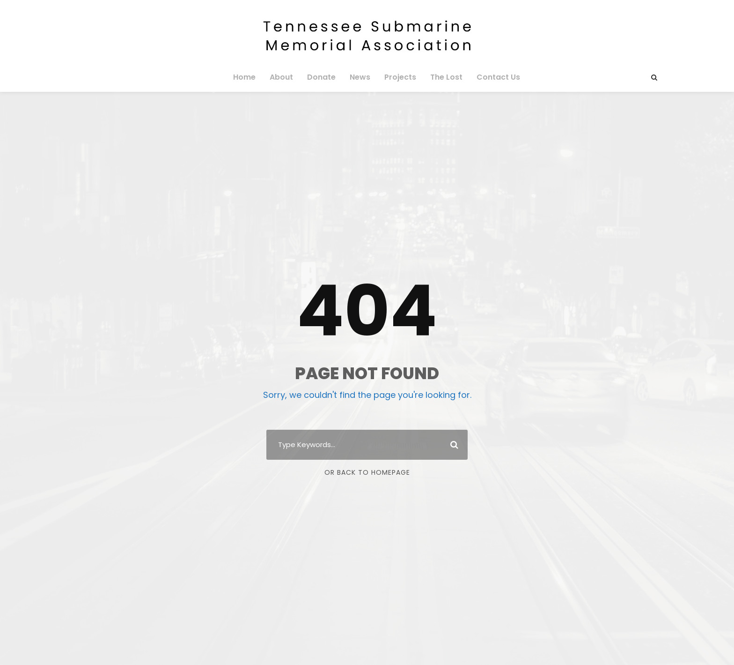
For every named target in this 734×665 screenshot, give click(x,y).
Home (251, 77)
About (286, 77)
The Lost (443, 77)
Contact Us (492, 77)
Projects (398, 77)
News (360, 77)
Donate (323, 77)
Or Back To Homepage (367, 472)
